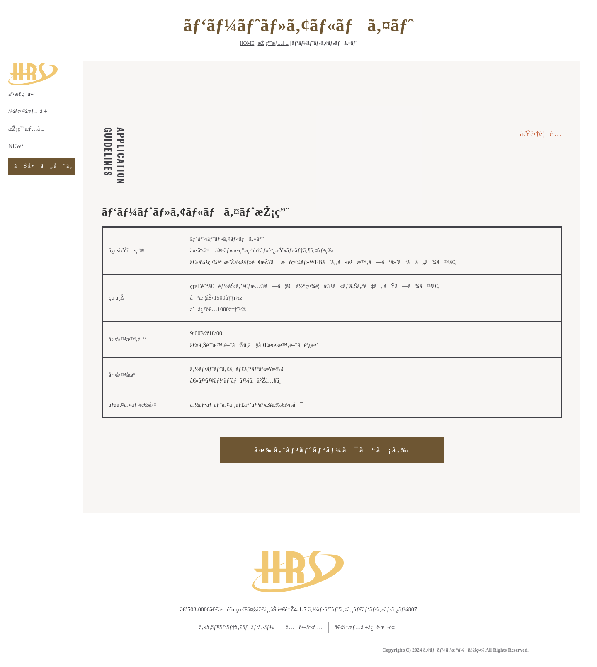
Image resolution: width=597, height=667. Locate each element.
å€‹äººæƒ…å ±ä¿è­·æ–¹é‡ (366, 627)
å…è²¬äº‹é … (304, 627)
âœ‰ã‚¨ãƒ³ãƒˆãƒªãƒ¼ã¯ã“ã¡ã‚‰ (331, 450)
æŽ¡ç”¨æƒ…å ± (273, 43)
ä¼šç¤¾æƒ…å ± (27, 111)
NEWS (16, 146)
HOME (247, 43)
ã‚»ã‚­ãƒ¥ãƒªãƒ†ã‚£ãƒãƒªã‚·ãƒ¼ (236, 627)
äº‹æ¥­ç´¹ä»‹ (21, 94)
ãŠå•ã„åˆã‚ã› (44, 166)
